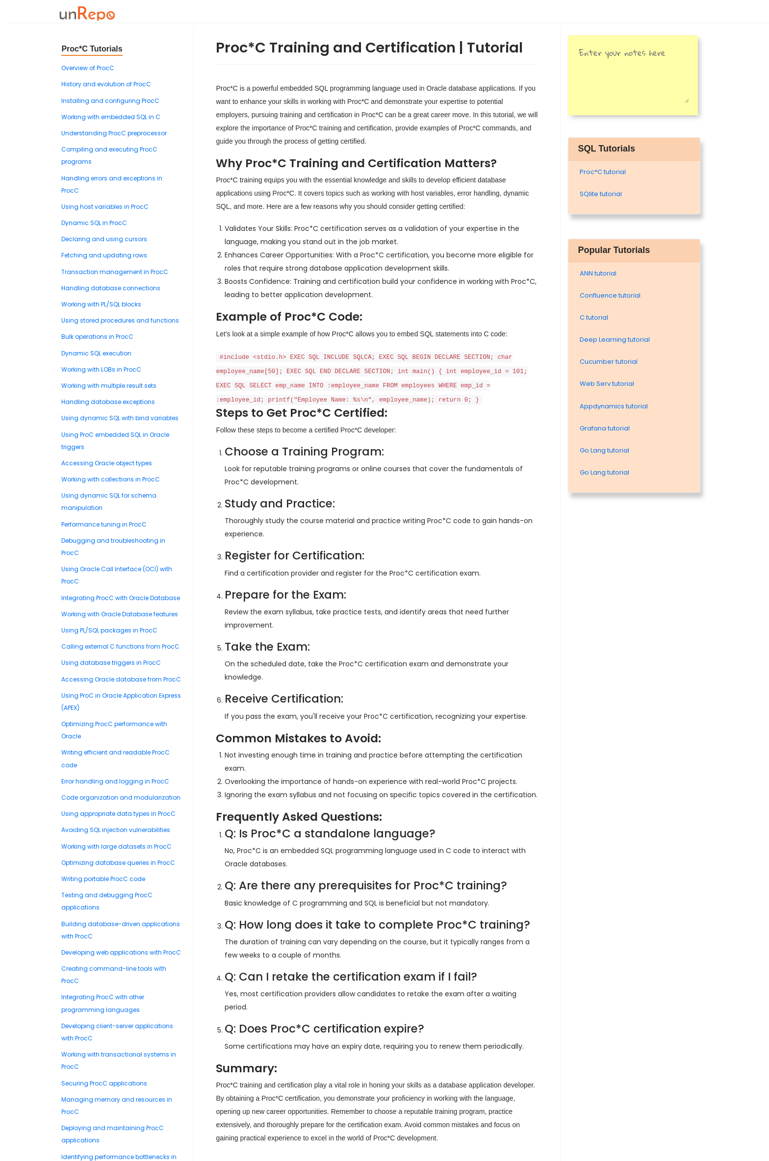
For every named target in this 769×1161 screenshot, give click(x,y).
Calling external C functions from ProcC (120, 646)
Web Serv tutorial (607, 383)
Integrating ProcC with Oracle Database (120, 598)
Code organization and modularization (120, 797)
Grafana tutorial (605, 428)
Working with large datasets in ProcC (116, 846)
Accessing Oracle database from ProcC (121, 679)
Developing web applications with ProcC (121, 952)
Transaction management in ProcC (114, 272)
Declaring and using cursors (104, 239)
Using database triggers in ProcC (111, 662)
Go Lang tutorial (604, 450)
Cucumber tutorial (609, 361)
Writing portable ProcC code (103, 879)
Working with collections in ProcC (110, 479)
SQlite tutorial (601, 194)
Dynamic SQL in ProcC (94, 223)
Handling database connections (110, 288)
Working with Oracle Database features (119, 614)
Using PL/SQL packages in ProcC (109, 630)
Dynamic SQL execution (96, 353)
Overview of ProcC (87, 68)
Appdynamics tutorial (614, 406)
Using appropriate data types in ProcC (118, 813)
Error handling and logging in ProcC (115, 781)
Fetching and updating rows (104, 255)
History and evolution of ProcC (106, 84)
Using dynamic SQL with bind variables (120, 418)
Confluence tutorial (610, 295)
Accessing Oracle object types (106, 463)
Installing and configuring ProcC (110, 101)
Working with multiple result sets (108, 385)
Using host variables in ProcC (105, 206)
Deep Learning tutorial (615, 339)
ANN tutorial (598, 273)
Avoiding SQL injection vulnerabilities (115, 830)
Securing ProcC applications (104, 1083)
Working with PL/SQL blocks (101, 304)
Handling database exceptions (108, 402)
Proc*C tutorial (603, 172)
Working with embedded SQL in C (110, 117)
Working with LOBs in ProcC (101, 369)
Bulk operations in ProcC (97, 336)
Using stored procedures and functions (120, 320)
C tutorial (594, 317)
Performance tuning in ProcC (104, 524)
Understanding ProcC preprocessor (114, 133)
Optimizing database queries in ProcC (118, 862)
